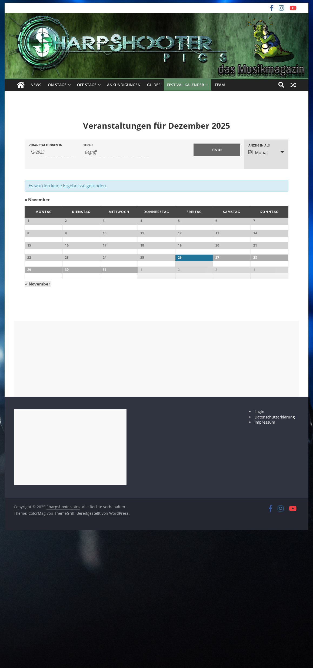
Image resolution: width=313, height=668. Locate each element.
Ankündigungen (124, 84)
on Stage (57, 84)
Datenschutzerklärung (275, 552)
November (37, 199)
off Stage (86, 84)
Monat (258, 152)
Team (220, 84)
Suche (88, 144)
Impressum (265, 557)
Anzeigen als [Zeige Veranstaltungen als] (259, 145)
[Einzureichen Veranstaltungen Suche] (217, 149)
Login (259, 546)
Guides (154, 84)
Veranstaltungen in (45, 144)
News (36, 84)
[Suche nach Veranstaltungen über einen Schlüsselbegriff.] (116, 152)
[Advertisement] (156, 494)
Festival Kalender (185, 84)
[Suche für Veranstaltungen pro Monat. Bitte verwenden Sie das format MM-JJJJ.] (52, 152)
